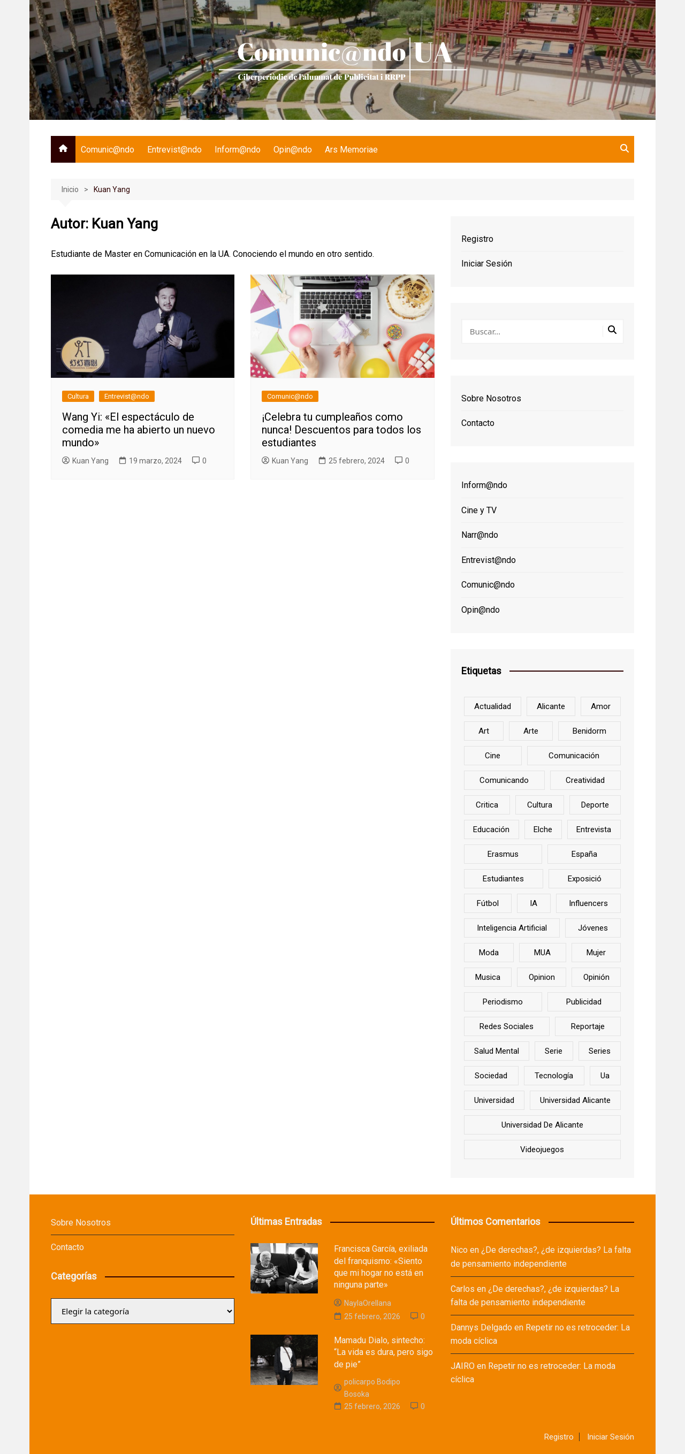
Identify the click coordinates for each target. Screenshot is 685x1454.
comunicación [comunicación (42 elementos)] (574, 755)
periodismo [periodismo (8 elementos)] (503, 1002)
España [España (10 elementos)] (584, 854)
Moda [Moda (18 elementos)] (489, 952)
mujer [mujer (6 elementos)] (596, 952)
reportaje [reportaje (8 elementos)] (588, 1026)
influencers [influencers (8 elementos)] (588, 903)
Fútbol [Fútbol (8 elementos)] (488, 903)
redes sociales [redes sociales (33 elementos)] (507, 1026)
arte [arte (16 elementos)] (530, 731)
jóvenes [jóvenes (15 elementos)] (593, 928)
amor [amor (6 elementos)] (601, 706)
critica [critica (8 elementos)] (487, 805)
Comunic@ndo (107, 149)
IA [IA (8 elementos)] (533, 903)
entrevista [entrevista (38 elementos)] (593, 829)
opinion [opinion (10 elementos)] (542, 977)
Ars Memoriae (351, 149)
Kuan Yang (85, 460)
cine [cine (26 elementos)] (492, 755)
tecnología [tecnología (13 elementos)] (554, 1075)
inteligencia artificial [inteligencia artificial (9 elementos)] (512, 928)
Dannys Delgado (481, 1327)
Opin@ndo (292, 149)
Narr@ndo (479, 535)
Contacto (477, 423)
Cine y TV (479, 510)
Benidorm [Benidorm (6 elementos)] (589, 731)
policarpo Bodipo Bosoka (367, 1387)
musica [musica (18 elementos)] (487, 977)
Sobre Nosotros (491, 398)
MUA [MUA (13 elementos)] (542, 952)
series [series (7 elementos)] (600, 1051)
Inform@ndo (238, 149)
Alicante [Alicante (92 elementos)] (551, 706)
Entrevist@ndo (174, 149)
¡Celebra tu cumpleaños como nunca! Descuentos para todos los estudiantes (341, 429)
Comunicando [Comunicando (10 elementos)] (504, 780)
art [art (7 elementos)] (483, 731)
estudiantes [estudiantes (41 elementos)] (503, 879)
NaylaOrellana (362, 1303)
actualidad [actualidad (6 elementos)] (492, 706)
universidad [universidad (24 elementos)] (494, 1100)
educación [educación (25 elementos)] (491, 829)
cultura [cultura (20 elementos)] (539, 805)
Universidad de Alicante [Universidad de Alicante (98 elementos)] (542, 1125)
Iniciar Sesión (486, 263)
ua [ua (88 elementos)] (605, 1075)
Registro (477, 239)
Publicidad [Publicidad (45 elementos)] (584, 1002)
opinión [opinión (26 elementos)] (596, 977)
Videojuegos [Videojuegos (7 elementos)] (542, 1149)
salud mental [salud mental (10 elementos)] (496, 1051)
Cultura (78, 396)
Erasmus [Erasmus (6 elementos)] (503, 854)
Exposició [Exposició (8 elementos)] (585, 879)
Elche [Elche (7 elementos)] (543, 829)
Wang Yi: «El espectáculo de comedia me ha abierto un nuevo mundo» (138, 429)
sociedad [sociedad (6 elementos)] (491, 1075)
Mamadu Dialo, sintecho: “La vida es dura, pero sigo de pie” (383, 1352)
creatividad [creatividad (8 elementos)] (585, 780)
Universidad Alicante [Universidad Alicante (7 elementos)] (575, 1100)
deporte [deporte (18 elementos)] (595, 805)
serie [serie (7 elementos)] (553, 1051)
